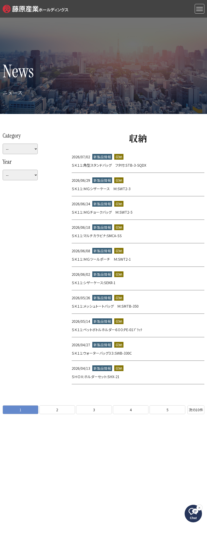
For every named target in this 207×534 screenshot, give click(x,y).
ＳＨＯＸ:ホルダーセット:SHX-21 (96, 376)
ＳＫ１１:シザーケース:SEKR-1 (94, 282)
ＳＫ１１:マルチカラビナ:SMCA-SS (97, 235)
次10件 (196, 409)
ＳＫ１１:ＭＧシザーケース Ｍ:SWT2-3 (101, 188)
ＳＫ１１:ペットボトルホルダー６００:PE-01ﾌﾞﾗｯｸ (107, 329)
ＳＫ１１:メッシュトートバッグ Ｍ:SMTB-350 (105, 306)
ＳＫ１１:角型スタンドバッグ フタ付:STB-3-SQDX (109, 165)
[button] (35, 8)
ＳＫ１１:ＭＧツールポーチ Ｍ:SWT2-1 (101, 259)
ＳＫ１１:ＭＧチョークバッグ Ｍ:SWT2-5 (102, 212)
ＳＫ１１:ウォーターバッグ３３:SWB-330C (102, 353)
